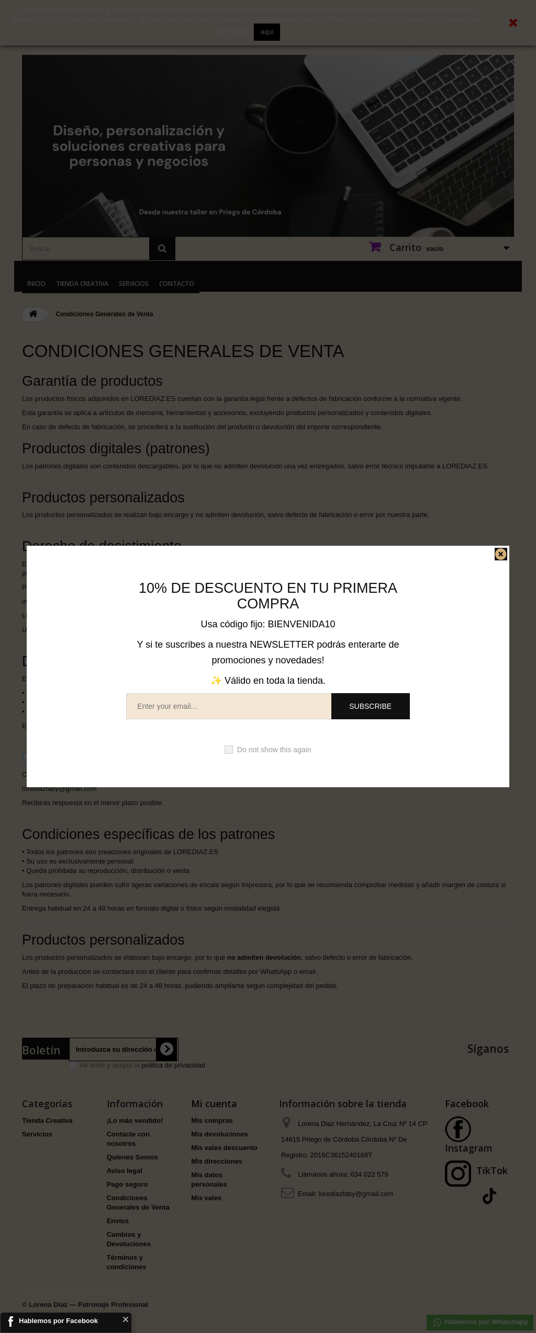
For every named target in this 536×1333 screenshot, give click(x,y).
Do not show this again (274, 749)
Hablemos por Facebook (58, 1321)
